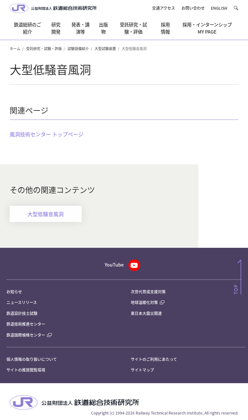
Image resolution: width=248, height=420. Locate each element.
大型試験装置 (105, 48)
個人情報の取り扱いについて (31, 359)
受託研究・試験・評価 (44, 48)
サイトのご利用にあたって (154, 359)
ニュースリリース (21, 302)
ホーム (15, 48)
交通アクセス (163, 8)
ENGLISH (219, 8)
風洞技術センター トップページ (46, 134)
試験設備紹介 (78, 48)
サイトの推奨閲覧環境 (25, 370)
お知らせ (14, 291)
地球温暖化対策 (144, 302)
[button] (235, 8)
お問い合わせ (193, 8)
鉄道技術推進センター (25, 324)
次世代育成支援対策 (148, 291)
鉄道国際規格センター (29, 335)
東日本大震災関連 (146, 313)
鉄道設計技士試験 (21, 313)
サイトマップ (142, 370)
